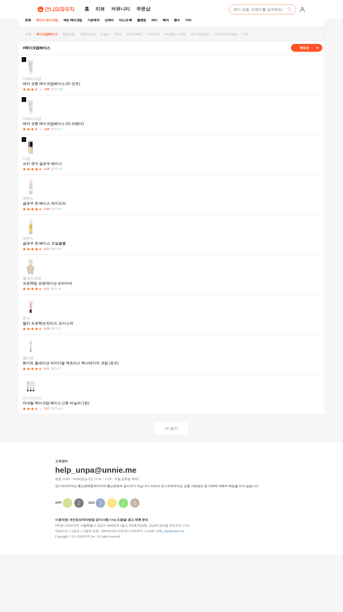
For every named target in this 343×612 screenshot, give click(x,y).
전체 (28, 20)
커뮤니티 (120, 8)
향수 (177, 20)
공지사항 (102, 520)
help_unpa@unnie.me (170, 531)
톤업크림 (69, 34)
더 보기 (171, 428)
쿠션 (118, 34)
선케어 (109, 20)
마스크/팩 (125, 20)
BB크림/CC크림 (175, 34)
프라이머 (153, 34)
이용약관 (61, 520)
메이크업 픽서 (200, 34)
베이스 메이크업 (47, 20)
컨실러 (105, 34)
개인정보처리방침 (81, 520)
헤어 (166, 20)
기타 (188, 20)
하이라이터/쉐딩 (226, 34)
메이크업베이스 (47, 34)
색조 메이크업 (72, 20)
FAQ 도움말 (118, 520)
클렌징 (141, 20)
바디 (154, 20)
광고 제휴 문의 (138, 520)
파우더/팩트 (134, 34)
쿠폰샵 (143, 8)
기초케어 (93, 20)
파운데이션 (87, 34)
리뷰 (100, 8)
